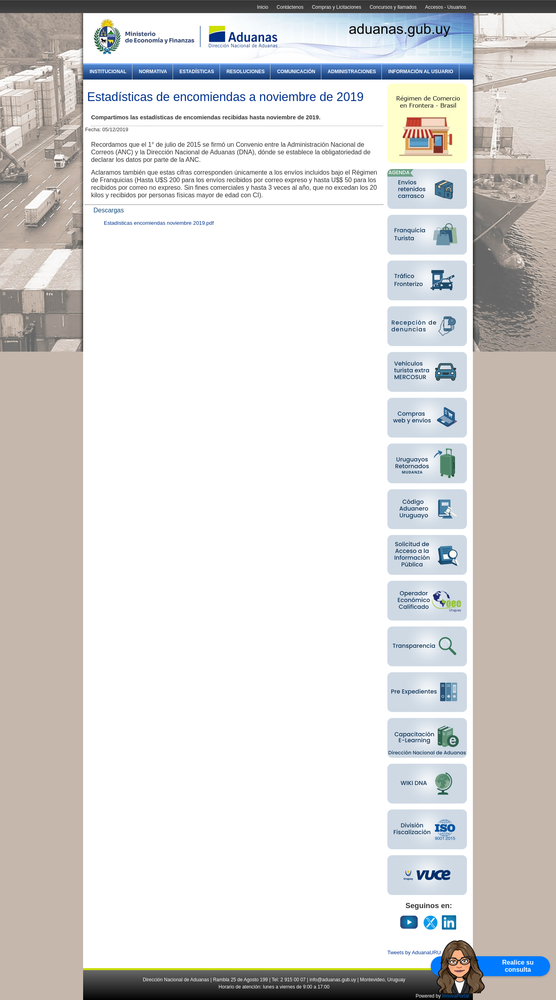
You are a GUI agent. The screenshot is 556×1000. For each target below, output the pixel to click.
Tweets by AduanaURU (414, 952)
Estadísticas (196, 71)
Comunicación (296, 71)
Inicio (262, 7)
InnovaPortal (455, 996)
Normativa (153, 71)
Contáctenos (290, 7)
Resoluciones (245, 71)
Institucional (107, 71)
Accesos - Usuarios (445, 7)
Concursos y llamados (392, 7)
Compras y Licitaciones (336, 7)
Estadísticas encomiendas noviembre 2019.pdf (159, 223)
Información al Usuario (420, 71)
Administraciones (352, 71)
